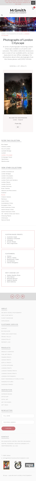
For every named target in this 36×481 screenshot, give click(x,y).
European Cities (6, 205)
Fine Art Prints (6, 354)
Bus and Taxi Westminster (18, 117)
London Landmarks (7, 178)
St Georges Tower (6, 157)
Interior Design (6, 394)
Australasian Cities (7, 203)
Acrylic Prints (6, 362)
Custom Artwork (7, 365)
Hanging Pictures (7, 381)
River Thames (5, 188)
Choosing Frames (7, 384)
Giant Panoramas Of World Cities (12, 379)
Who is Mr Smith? (7, 315)
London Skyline (6, 184)
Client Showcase (7, 318)
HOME (3, 34)
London (3, 153)
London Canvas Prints (9, 373)
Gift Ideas (4, 405)
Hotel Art (4, 399)
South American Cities (8, 211)
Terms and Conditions (9, 334)
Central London (6, 146)
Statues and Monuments (8, 190)
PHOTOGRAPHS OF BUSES (15, 34)
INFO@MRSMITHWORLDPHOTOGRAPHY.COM (16, 458)
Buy (18, 127)
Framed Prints (6, 357)
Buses (3, 194)
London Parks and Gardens (9, 180)
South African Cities (7, 209)
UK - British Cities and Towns (10, 213)
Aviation (3, 192)
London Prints (6, 368)
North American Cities (8, 207)
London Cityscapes (7, 176)
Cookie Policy (6, 339)
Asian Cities (5, 201)
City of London (5, 148)
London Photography (8, 376)
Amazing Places (6, 215)
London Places (5, 182)
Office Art (4, 396)
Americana (4, 218)
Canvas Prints (6, 360)
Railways (4, 199)
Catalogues (5, 320)
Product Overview (7, 351)
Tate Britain (4, 159)
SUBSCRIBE (8, 428)
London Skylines (6, 186)
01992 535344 (6, 455)
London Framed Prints (9, 370)
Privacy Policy (6, 336)
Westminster (5, 161)
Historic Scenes (6, 197)
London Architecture (7, 171)
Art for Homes (6, 402)
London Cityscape (6, 155)
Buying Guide (5, 331)
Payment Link (5, 342)
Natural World (5, 220)
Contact (4, 328)
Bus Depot (4, 144)
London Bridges (6, 173)
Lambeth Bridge (6, 151)
